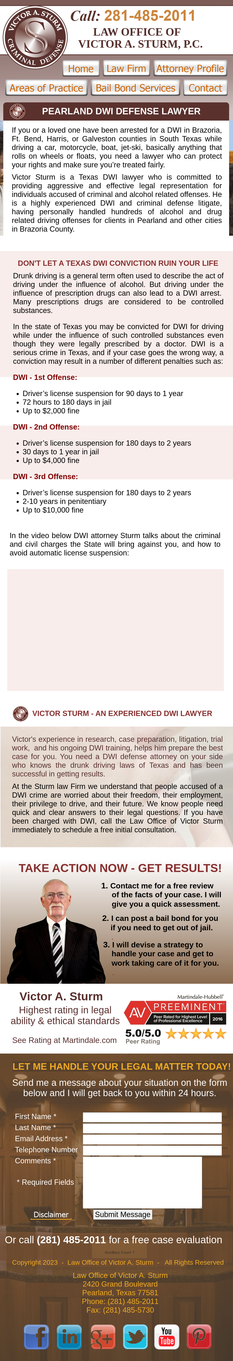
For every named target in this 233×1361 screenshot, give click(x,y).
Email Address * (41, 1138)
